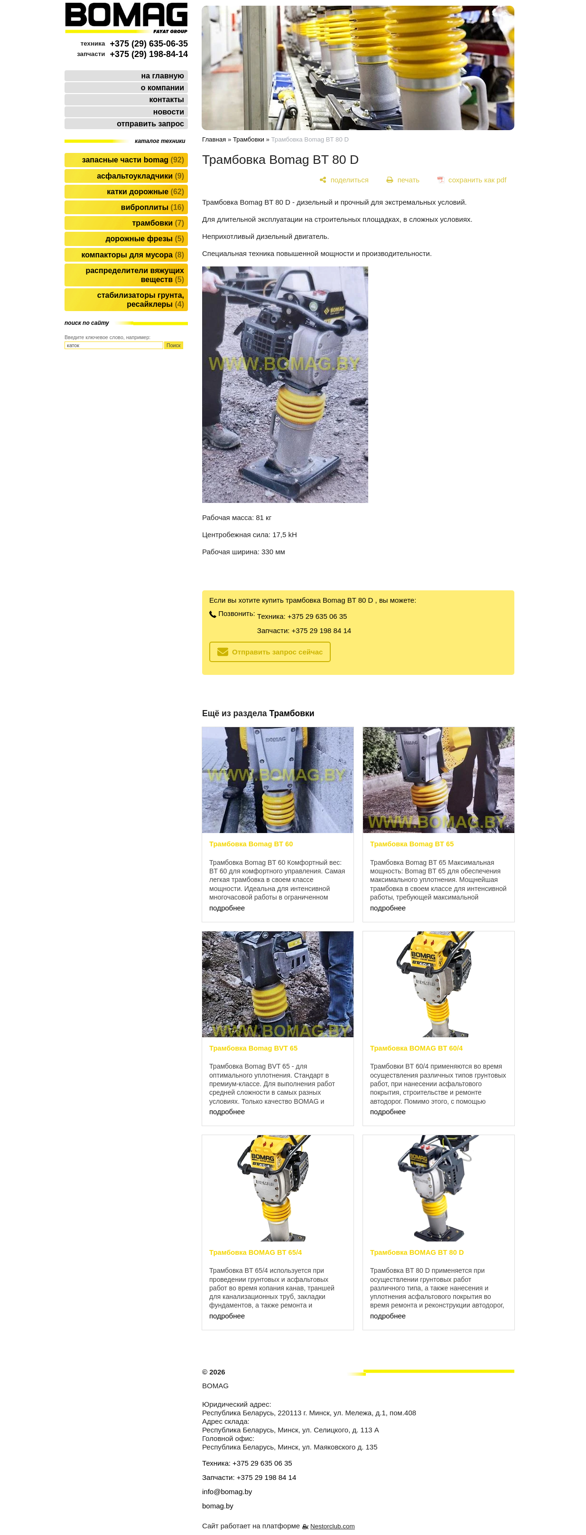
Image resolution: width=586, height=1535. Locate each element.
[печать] (403, 180)
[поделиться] (344, 180)
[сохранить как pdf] (471, 180)
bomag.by (217, 1506)
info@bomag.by (227, 1492)
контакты (166, 99)
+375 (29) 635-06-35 (149, 43)
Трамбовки (158, 223)
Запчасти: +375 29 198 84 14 (304, 630)
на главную (162, 76)
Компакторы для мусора (132, 255)
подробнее (227, 908)
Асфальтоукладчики (140, 176)
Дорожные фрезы (144, 239)
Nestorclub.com (332, 1526)
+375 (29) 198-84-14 (149, 54)
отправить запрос (150, 124)
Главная (214, 139)
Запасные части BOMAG (133, 160)
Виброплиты (152, 207)
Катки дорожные (145, 192)
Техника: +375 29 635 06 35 (302, 616)
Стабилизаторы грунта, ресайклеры (140, 299)
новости (168, 112)
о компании (162, 88)
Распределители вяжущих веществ (134, 275)
